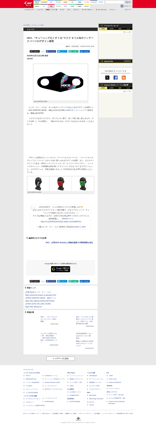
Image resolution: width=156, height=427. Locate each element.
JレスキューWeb (94, 386)
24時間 (111, 29)
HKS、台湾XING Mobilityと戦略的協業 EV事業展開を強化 (69, 243)
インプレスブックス (51, 398)
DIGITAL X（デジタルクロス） (54, 389)
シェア (52, 51)
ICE (108, 373)
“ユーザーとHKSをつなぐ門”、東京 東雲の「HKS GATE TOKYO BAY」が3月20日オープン (49, 337)
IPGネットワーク (112, 392)
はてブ (64, 51)
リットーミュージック (76, 375)
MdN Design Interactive (96, 399)
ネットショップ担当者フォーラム (55, 379)
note (75, 51)
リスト (43, 51)
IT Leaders (29, 386)
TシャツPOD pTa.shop (116, 395)
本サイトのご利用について (31, 413)
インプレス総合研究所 (32, 382)
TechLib (91, 405)
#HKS (64, 219)
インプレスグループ (108, 413)
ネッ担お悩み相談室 (32, 392)
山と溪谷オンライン (76, 392)
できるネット (30, 402)
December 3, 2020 (78, 227)
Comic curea (112, 379)
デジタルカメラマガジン (33, 399)
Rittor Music (71, 373)
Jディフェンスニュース (96, 379)
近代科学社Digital (75, 401)
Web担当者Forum (31, 379)
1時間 (103, 29)
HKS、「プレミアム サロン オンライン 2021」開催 (49, 319)
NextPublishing (49, 401)
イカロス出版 (91, 373)
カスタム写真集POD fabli (117, 398)
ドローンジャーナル (32, 389)
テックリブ (90, 402)
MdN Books (92, 395)
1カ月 (128, 29)
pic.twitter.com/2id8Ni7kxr (71, 222)
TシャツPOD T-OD (76, 382)
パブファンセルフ (114, 388)
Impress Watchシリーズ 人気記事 (116, 85)
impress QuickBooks (115, 382)
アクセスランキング (111, 26)
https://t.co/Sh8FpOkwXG (51, 222)
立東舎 (72, 386)
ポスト (36, 51)
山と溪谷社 (70, 389)
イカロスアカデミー (95, 389)
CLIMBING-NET (74, 395)
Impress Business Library (52, 382)
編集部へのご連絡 (70, 413)
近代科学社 (70, 399)
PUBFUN (109, 386)
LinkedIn (86, 51)
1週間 (120, 29)
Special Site (108, 61)
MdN (88, 392)
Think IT (28, 375)
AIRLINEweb (93, 375)
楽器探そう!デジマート (76, 379)
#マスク (70, 219)
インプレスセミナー (51, 386)
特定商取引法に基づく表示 (125, 413)
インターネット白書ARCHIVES (35, 405)
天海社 (111, 375)
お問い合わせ (46, 413)
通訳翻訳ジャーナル (95, 382)
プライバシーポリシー (85, 413)
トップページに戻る (60, 359)
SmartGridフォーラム (51, 375)
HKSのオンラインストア (76, 110)
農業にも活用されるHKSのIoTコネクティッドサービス (84, 343)
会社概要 (97, 413)
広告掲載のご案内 (57, 413)
